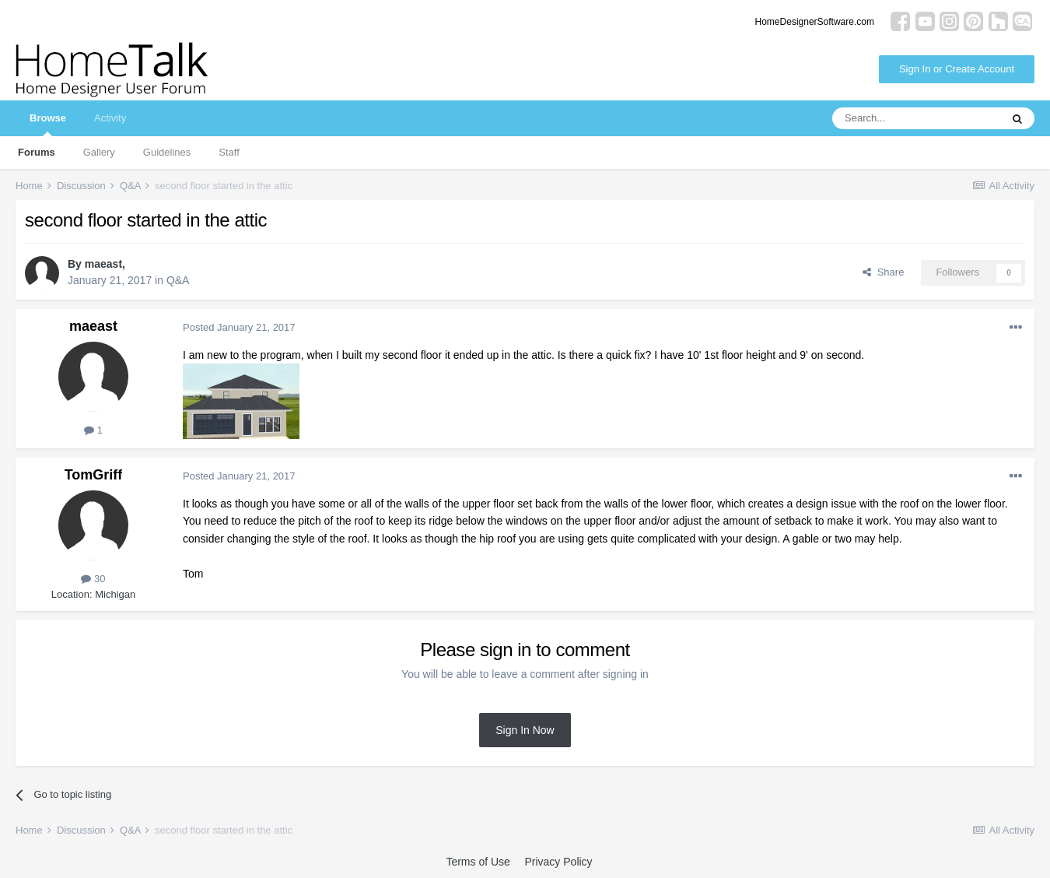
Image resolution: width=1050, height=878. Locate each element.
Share (883, 272)
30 (93, 579)
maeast (103, 264)
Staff (229, 152)
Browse (48, 124)
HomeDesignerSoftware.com (814, 21)
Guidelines (167, 152)
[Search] (916, 118)
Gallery (99, 152)
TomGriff (94, 475)
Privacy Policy (558, 861)
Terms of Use (477, 861)
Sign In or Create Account (956, 69)
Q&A (178, 280)
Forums (36, 152)
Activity (110, 118)
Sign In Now (524, 730)
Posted (239, 327)
